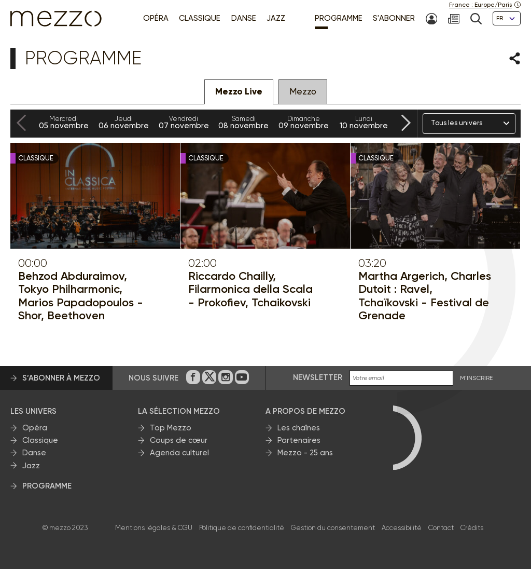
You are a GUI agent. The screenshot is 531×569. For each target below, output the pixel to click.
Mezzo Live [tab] (238, 91)
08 (243, 122)
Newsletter (317, 377)
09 (303, 122)
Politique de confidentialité (241, 528)
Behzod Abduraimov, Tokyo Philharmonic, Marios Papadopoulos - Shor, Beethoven (80, 295)
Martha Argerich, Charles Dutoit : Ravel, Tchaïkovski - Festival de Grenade (424, 295)
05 (63, 122)
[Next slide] (406, 123)
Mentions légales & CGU (153, 528)
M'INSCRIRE (476, 378)
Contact (441, 528)
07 (183, 122)
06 (123, 122)
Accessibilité (402, 528)
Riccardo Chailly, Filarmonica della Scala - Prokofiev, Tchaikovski (250, 289)
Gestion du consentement (333, 528)
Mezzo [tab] (302, 91)
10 (363, 122)
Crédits (471, 528)
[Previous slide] (21, 123)
